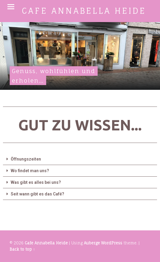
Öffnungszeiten (26, 159)
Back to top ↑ (22, 249)
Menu (11, 6)
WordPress (111, 243)
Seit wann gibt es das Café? (37, 194)
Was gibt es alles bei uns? (36, 182)
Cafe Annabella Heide (46, 243)
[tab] (80, 159)
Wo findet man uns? (30, 170)
